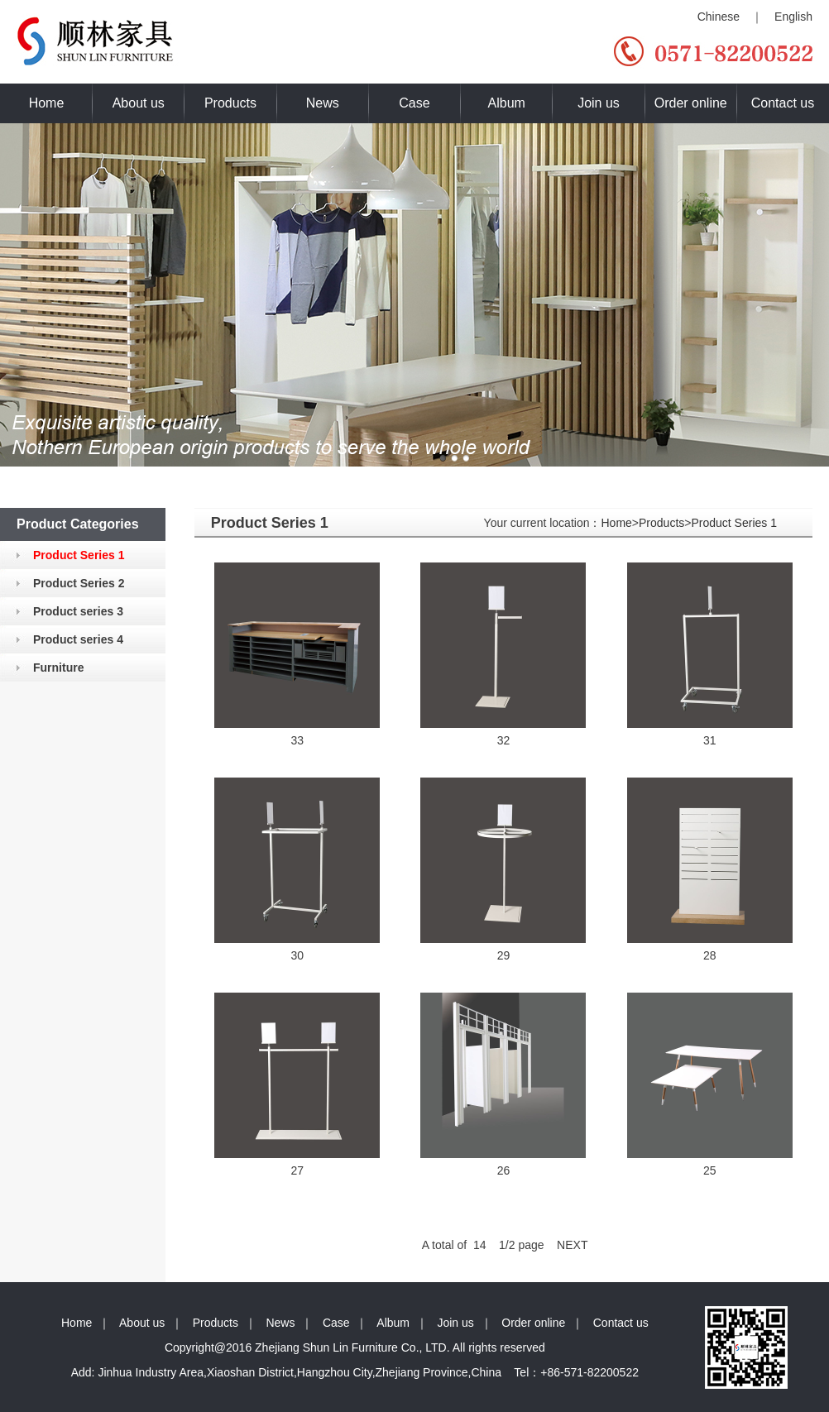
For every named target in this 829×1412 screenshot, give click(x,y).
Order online (690, 103)
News (322, 103)
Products (230, 103)
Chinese (718, 16)
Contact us (782, 103)
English (793, 16)
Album (506, 103)
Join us (598, 103)
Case (414, 103)
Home (47, 103)
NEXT (572, 1245)
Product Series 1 (734, 522)
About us (139, 103)
